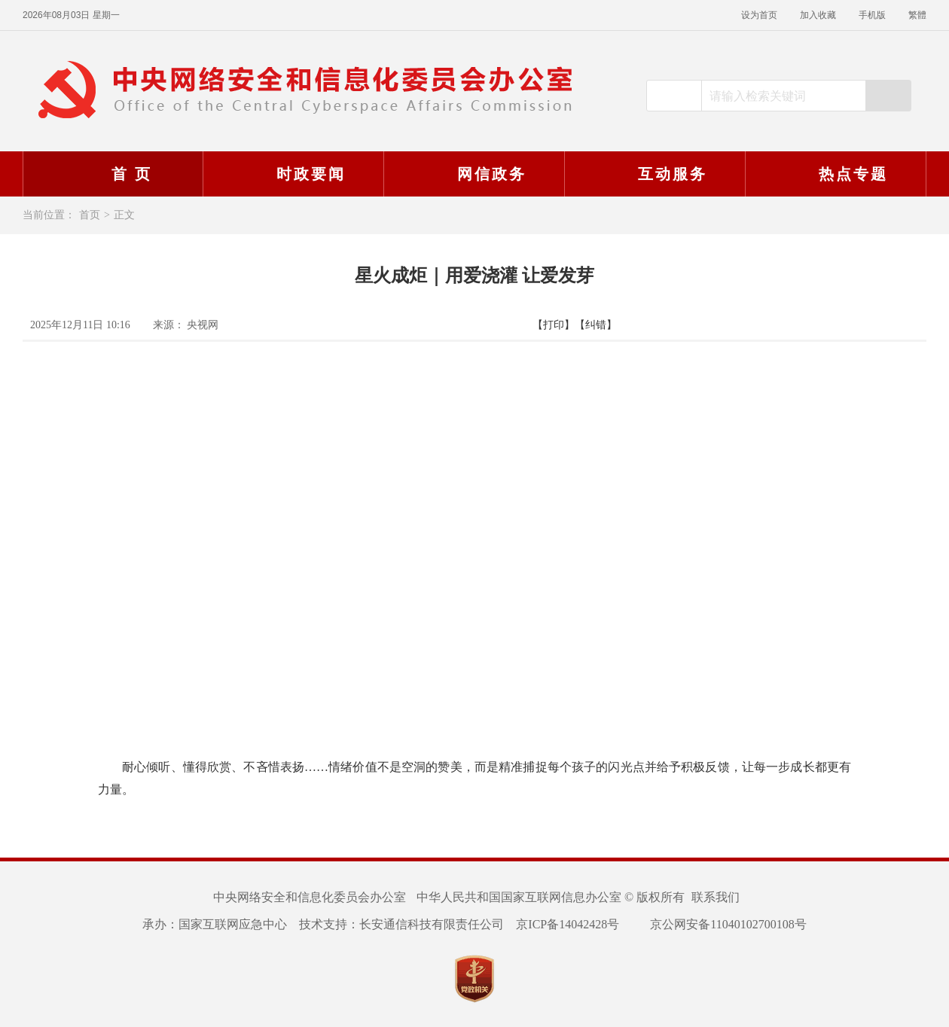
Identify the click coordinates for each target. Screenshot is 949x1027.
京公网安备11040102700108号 (718, 924)
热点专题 (834, 174)
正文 (124, 215)
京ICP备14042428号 (567, 924)
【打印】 (553, 325)
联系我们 (715, 897)
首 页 (112, 174)
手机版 (872, 15)
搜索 (888, 96)
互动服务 (653, 174)
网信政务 (472, 174)
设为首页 (759, 15)
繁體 (917, 15)
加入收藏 (818, 15)
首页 (89, 215)
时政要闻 (291, 174)
